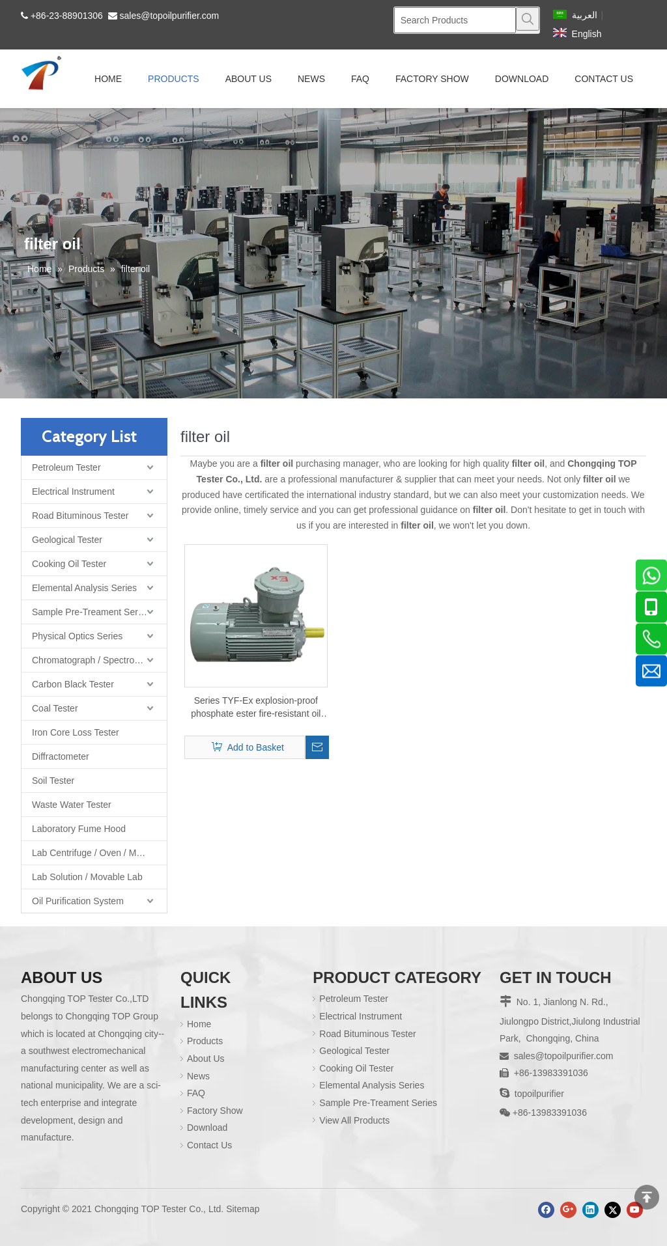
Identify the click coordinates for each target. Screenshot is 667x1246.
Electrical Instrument (73, 491)
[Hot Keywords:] (527, 19)
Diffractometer (60, 756)
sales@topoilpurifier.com (170, 15)
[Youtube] (635, 1210)
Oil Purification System (78, 901)
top (646, 1197)
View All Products (354, 1120)
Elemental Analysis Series (84, 588)
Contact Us (209, 1145)
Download (207, 1127)
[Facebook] (546, 1210)
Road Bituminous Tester (80, 515)
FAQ (196, 1093)
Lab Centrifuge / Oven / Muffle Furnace (99, 853)
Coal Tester (55, 708)
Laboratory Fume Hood (79, 829)
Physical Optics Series (77, 636)
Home (199, 1024)
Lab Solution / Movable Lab (87, 877)
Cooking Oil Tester (69, 564)
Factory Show (215, 1110)
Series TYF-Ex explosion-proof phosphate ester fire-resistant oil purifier (255, 707)
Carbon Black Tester (73, 684)
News (198, 1076)
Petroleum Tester (66, 467)
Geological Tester (67, 539)
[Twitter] (612, 1210)
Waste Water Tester (71, 804)
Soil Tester (53, 780)
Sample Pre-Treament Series (91, 612)
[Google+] (568, 1210)
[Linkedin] (590, 1210)
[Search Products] (455, 20)
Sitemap (242, 1209)
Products (205, 1041)
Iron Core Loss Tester (75, 732)
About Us (206, 1058)
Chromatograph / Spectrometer (95, 660)
